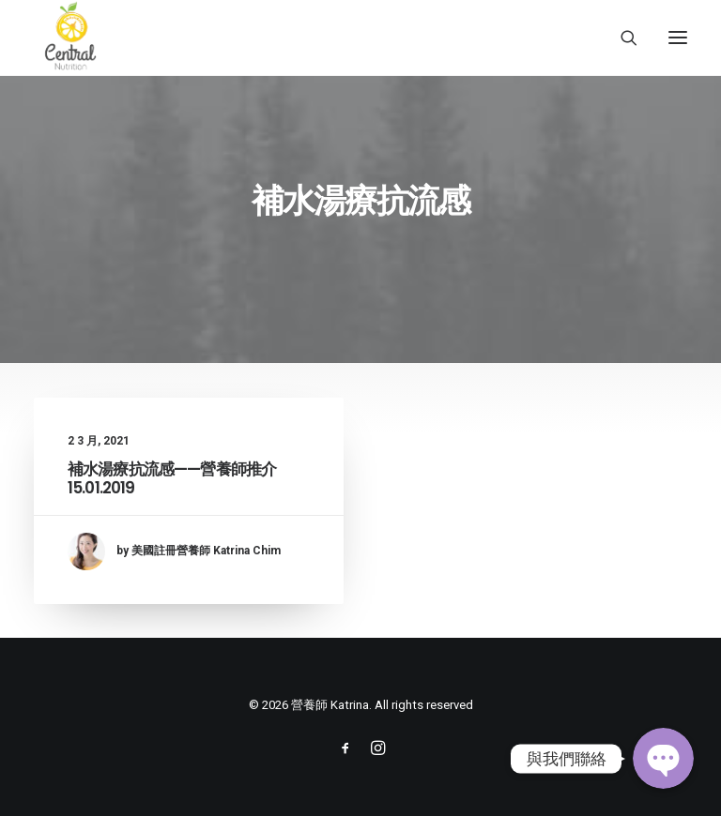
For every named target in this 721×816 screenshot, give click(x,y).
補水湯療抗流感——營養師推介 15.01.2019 (172, 478)
